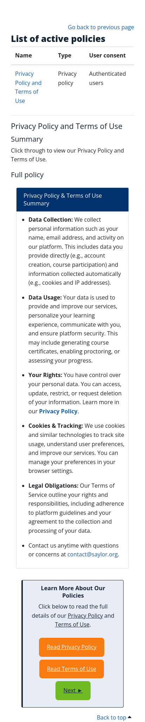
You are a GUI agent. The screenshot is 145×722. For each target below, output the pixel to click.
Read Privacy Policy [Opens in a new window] (72, 647)
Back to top (114, 717)
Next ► (73, 690)
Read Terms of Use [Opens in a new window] (71, 669)
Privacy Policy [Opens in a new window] (58, 411)
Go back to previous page (101, 27)
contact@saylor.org (92, 554)
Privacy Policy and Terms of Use (67, 126)
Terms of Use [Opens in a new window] (72, 624)
